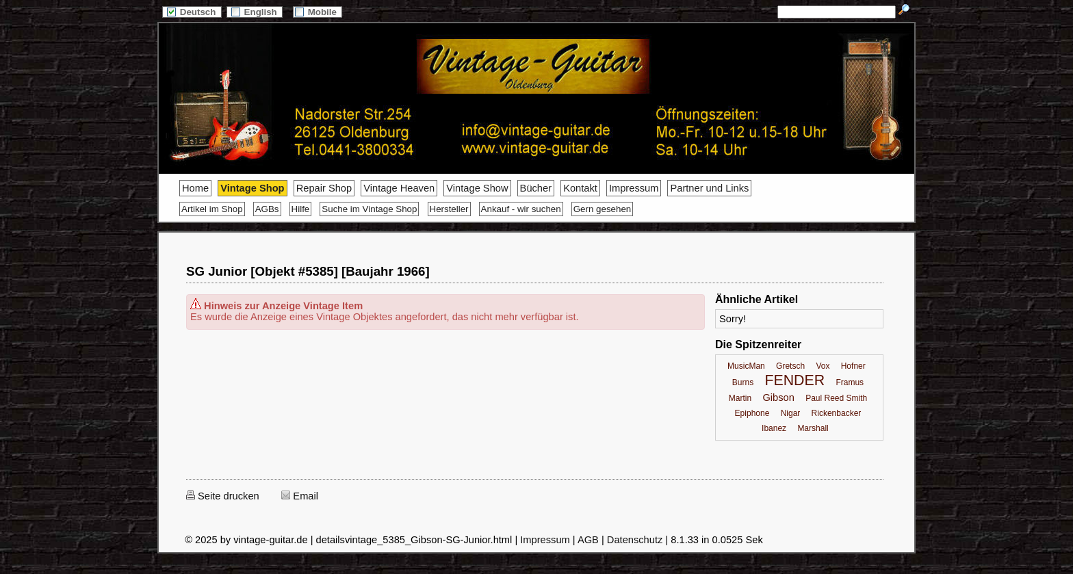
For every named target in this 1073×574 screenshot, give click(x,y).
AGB (588, 539)
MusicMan (746, 366)
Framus (850, 382)
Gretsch (790, 366)
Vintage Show (477, 188)
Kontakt (580, 188)
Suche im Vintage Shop (369, 209)
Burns (742, 382)
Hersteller (449, 209)
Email (299, 496)
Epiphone (752, 413)
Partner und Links (709, 188)
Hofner (853, 366)
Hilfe (301, 209)
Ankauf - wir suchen (521, 209)
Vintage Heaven (399, 188)
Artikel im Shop (212, 209)
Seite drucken (222, 496)
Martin (740, 398)
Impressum (633, 188)
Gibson (778, 397)
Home (195, 188)
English (254, 12)
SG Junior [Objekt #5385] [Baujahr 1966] (308, 271)
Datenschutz (634, 539)
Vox (822, 366)
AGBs (267, 209)
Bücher (536, 188)
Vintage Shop (252, 188)
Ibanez (774, 428)
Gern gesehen (602, 209)
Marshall (812, 428)
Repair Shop (324, 188)
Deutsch (191, 12)
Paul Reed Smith (836, 398)
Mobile (317, 12)
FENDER (794, 380)
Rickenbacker (837, 413)
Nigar (791, 413)
